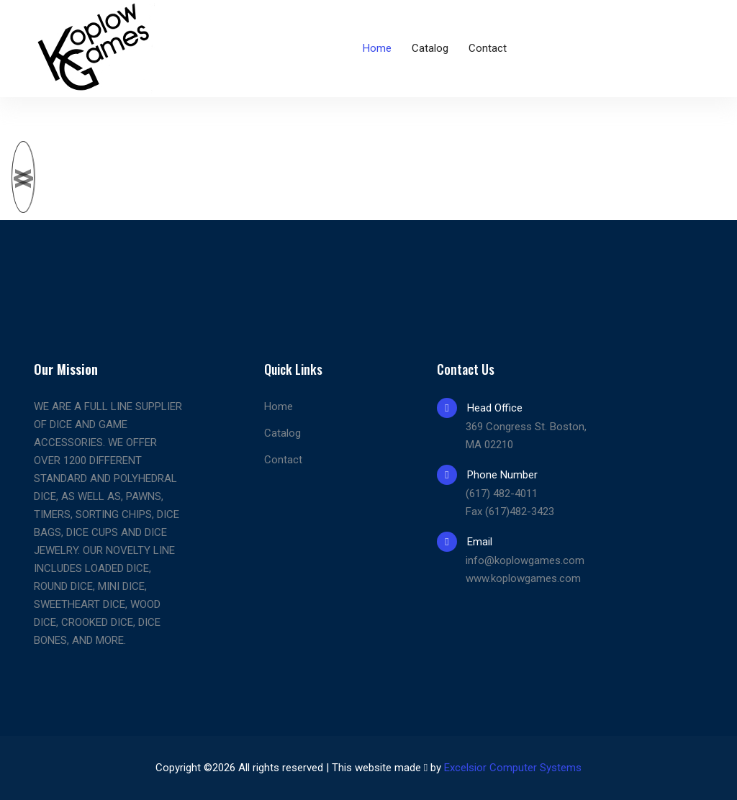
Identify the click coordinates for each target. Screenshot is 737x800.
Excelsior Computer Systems (513, 767)
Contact (488, 48)
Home (377, 48)
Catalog (430, 48)
